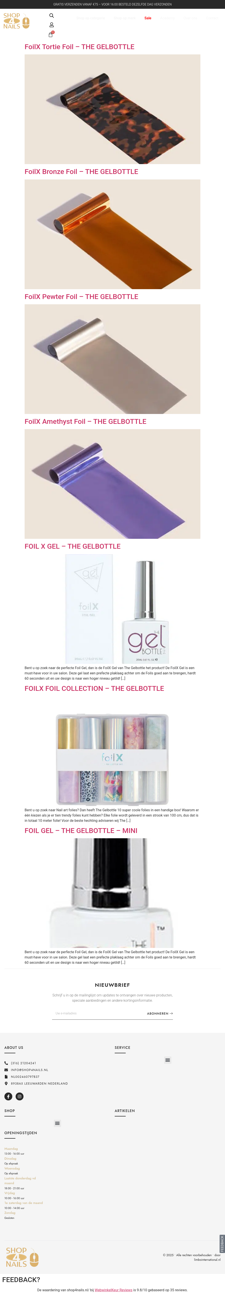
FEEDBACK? (21, 1279)
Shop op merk (125, 18)
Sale (148, 18)
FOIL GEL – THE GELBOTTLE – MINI (81, 830)
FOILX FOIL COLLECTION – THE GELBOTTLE (94, 688)
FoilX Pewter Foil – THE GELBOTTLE (81, 296)
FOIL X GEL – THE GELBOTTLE (73, 546)
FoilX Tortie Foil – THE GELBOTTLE (79, 47)
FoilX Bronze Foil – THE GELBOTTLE (81, 171)
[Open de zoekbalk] (51, 15)
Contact (212, 18)
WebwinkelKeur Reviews (113, 1290)
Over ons (190, 18)
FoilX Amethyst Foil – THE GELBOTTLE (85, 421)
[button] (167, 1060)
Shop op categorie (90, 18)
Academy (167, 18)
